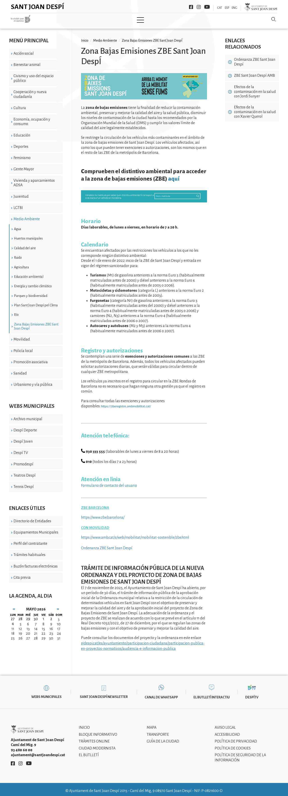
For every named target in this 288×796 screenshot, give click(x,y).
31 (58, 635)
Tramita (128, 19)
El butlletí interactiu (212, 694)
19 (20, 630)
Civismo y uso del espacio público (34, 75)
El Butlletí (89, 752)
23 (51, 630)
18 (12, 630)
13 (28, 625)
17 (58, 625)
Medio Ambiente (27, 216)
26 (20, 635)
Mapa (151, 724)
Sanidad (20, 370)
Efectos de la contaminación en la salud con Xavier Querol (255, 108)
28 (36, 635)
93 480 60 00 (21, 747)
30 (51, 635)
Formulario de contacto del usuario (109, 482)
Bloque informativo (98, 731)
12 (20, 625)
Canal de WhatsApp (161, 694)
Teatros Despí (25, 472)
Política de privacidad (236, 738)
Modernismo (155, 19)
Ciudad (71, 19)
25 (13, 635)
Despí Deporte (25, 427)
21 (35, 630)
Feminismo (22, 155)
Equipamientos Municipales (36, 529)
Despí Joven (23, 438)
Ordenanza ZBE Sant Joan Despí (106, 545)
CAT (219, 7)
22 (43, 630)
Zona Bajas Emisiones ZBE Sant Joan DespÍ (36, 323)
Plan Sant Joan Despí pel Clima (36, 302)
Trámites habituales (29, 552)
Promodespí (23, 461)
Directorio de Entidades (32, 518)
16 (51, 625)
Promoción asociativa (31, 359)
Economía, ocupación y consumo (32, 118)
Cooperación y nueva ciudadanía (30, 91)
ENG (234, 7)
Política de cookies (233, 745)
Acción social (24, 50)
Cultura (20, 105)
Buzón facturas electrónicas (36, 563)
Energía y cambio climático (33, 283)
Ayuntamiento (99, 19)
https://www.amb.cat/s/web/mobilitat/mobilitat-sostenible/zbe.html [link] (135, 534)
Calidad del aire (25, 245)
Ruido (18, 254)
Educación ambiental (28, 273)
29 (43, 635)
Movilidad (22, 336)
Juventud (21, 193)
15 (43, 625)
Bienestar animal (27, 62)
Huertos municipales (28, 235)
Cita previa (22, 574)
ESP (227, 7)
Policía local (23, 347)
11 (12, 625)
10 (59, 621)
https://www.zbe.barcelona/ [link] (102, 514)
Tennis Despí (24, 484)
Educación (22, 132)
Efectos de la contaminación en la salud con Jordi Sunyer (255, 88)
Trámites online (94, 738)
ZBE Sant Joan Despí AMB (254, 72)
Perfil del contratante (30, 540)
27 (28, 635)
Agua (17, 226)
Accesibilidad (227, 731)
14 (35, 625)
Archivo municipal (28, 416)
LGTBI (18, 205)
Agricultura (21, 264)
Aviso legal (225, 724)
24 (59, 630)
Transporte (158, 731)
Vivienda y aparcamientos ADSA (34, 179)
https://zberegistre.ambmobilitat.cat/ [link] (126, 403)
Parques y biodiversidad (30, 292)
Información (187, 19)
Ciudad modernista (97, 745)
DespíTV (251, 694)
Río (16, 311)
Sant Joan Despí (38, 6)
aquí (174, 176)
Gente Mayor (24, 166)
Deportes (21, 143)
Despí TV (21, 450)
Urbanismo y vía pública (33, 381)
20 (28, 630)
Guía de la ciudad (163, 738)
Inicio (51, 19)
